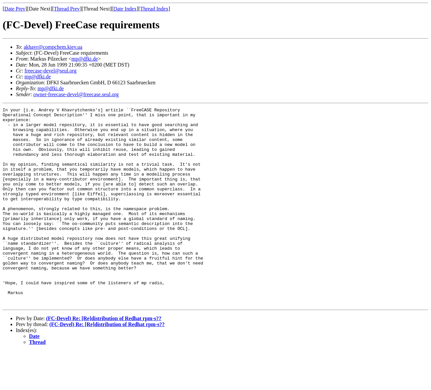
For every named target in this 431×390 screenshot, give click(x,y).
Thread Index (154, 9)
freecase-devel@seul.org (50, 70)
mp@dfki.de (85, 59)
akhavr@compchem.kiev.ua (53, 47)
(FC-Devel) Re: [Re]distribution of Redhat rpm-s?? (103, 358)
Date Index (125, 9)
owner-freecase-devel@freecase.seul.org (76, 94)
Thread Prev (67, 9)
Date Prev (14, 9)
